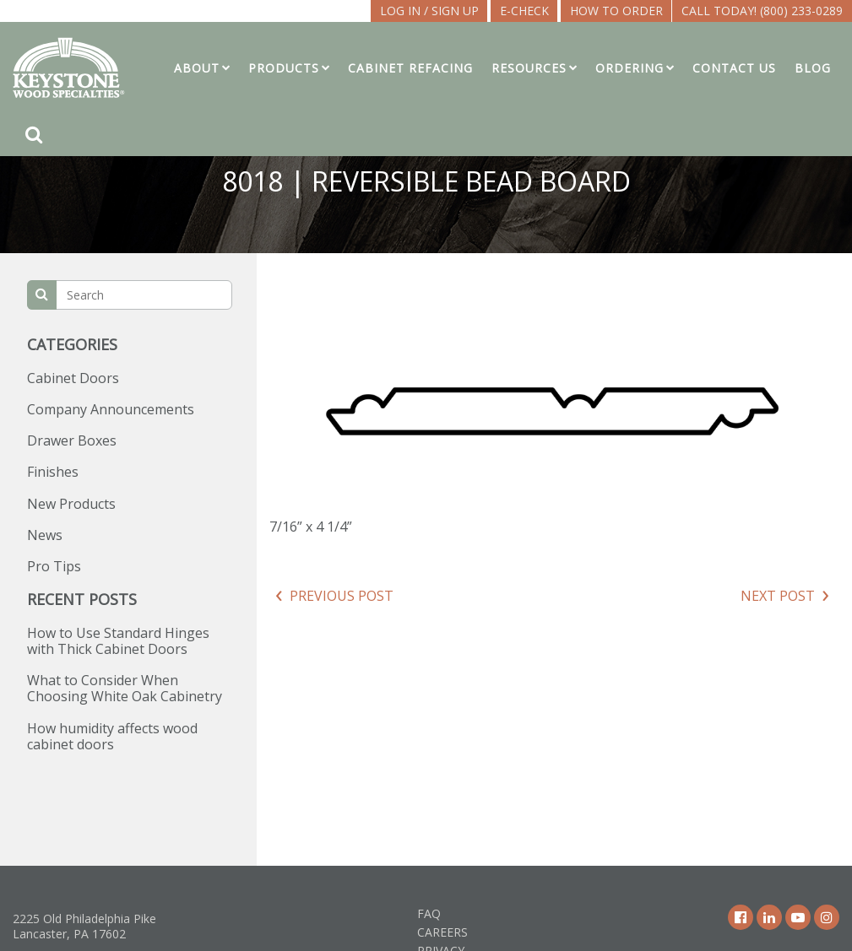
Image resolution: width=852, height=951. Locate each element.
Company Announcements (110, 409)
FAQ (429, 913)
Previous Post (341, 595)
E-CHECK (524, 11)
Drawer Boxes (72, 440)
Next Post (778, 595)
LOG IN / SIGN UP (429, 11)
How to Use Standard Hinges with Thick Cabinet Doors (118, 641)
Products (283, 68)
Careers (442, 932)
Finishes (53, 471)
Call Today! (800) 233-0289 (762, 11)
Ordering (629, 68)
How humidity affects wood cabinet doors (112, 736)
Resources (529, 68)
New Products (71, 503)
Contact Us (734, 68)
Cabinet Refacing (410, 68)
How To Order (616, 11)
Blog (813, 68)
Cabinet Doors (73, 378)
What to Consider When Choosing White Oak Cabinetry (124, 688)
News (44, 535)
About (197, 68)
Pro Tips (54, 566)
